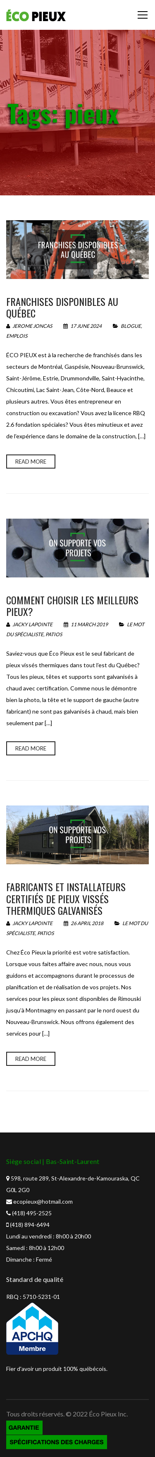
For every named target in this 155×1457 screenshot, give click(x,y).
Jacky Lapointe (29, 624)
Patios (53, 634)
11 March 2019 (86, 624)
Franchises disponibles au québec (62, 307)
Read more (30, 461)
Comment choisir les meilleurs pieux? (72, 605)
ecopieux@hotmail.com (43, 1201)
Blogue (131, 326)
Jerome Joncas (29, 326)
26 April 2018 (84, 923)
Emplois (16, 336)
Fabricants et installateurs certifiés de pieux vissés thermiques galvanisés (66, 898)
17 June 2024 (83, 326)
